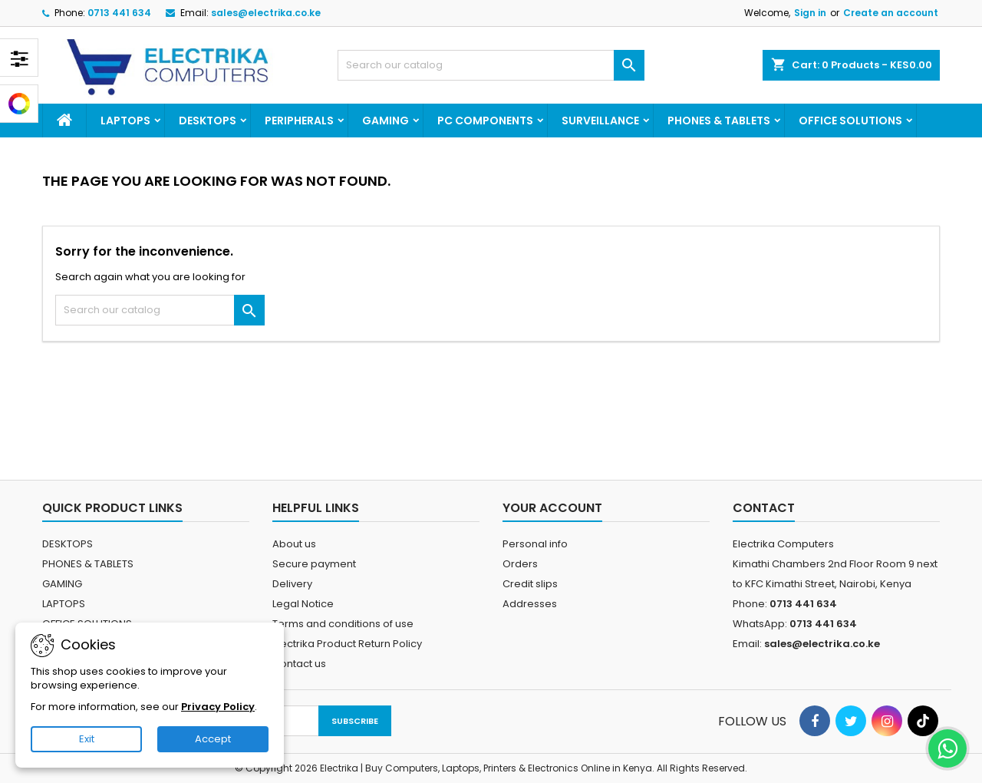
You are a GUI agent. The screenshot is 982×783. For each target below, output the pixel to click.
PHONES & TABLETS (718, 120)
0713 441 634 (119, 12)
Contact (764, 508)
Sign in (810, 12)
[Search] (491, 65)
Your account (552, 508)
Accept (213, 739)
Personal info (535, 544)
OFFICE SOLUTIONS (850, 120)
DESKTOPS (207, 120)
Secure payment (314, 564)
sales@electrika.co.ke (266, 12)
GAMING (385, 120)
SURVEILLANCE (600, 120)
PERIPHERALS (299, 120)
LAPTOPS (125, 120)
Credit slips (530, 584)
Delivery (292, 584)
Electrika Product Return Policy (347, 643)
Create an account (890, 12)
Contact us (299, 663)
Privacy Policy (218, 706)
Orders (520, 564)
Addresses (530, 603)
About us (294, 544)
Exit (86, 739)
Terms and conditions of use (343, 623)
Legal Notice (303, 603)
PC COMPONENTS (485, 120)
